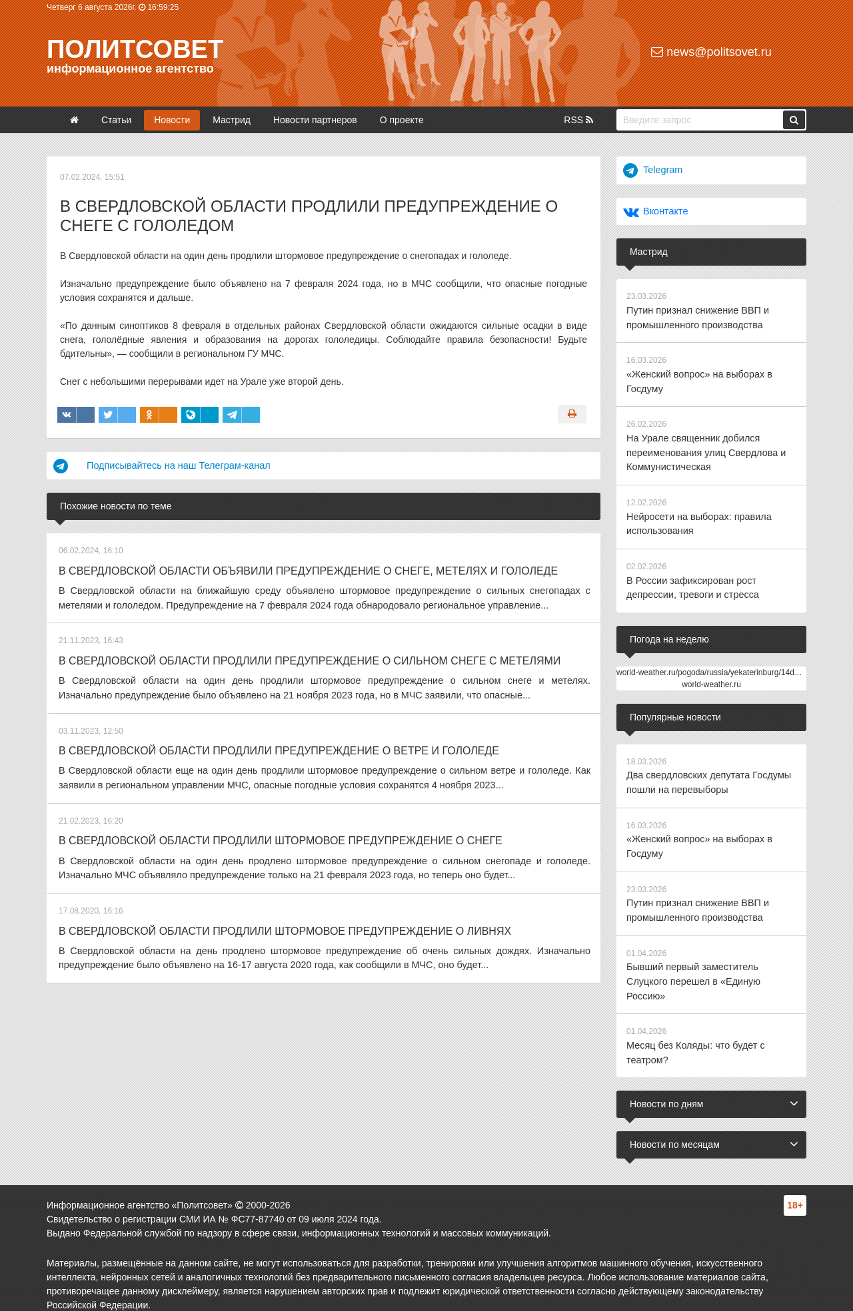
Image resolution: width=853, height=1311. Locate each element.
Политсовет (135, 49)
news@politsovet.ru (711, 52)
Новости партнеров (315, 120)
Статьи (116, 120)
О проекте (402, 120)
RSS (578, 120)
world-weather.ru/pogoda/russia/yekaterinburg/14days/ (712, 664)
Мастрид (232, 120)
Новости (172, 120)
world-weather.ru (711, 676)
